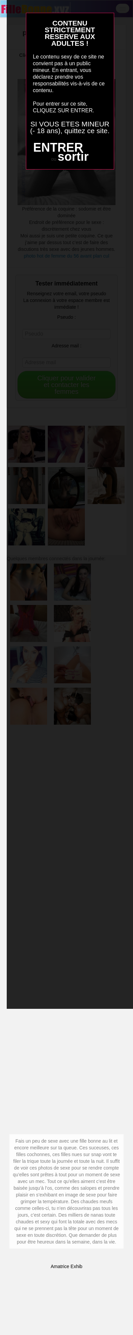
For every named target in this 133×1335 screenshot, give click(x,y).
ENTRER (58, 147)
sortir (73, 156)
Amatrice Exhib (66, 1266)
